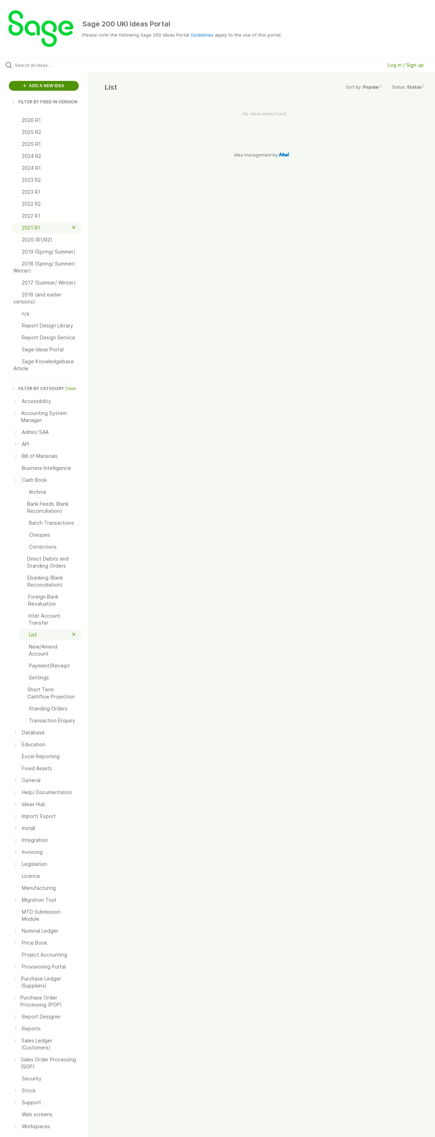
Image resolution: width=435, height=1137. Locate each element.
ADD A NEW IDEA (43, 85)
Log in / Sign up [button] (406, 65)
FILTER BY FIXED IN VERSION (44, 101)
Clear (70, 388)
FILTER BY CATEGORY (37, 388)
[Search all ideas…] (52, 65)
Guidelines (202, 35)
